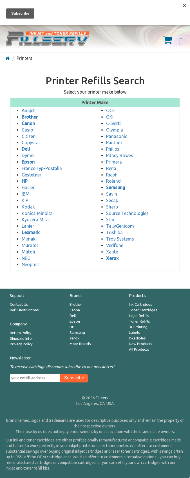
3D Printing (138, 327)
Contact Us (19, 304)
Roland (113, 181)
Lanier (28, 225)
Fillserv (102, 398)
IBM (26, 193)
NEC (26, 258)
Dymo (28, 155)
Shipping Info (21, 338)
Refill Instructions (24, 310)
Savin (111, 193)
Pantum (114, 142)
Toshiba (114, 232)
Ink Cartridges (140, 304)
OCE (110, 110)
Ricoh (112, 174)
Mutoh (28, 251)
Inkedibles (137, 338)
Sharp (112, 206)
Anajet (28, 110)
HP (72, 327)
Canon (75, 310)
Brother (76, 304)
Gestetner (31, 174)
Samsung (77, 332)
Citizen (28, 136)
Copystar (31, 142)
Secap (112, 200)
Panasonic (116, 136)
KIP (25, 200)
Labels (134, 332)
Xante (112, 251)
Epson (75, 321)
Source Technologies (127, 213)
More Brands (80, 344)
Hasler (28, 187)
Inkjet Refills (139, 316)
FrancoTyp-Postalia (42, 168)
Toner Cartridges (143, 310)
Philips (112, 148)
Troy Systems (120, 238)
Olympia (114, 129)
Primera (114, 161)
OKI (109, 116)
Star (110, 219)
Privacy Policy (21, 344)
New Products (140, 344)
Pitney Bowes (119, 155)
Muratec (30, 245)
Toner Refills (139, 321)
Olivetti (113, 123)
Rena (111, 168)
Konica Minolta (37, 213)
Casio (27, 129)
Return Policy (21, 333)
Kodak (28, 206)
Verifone (114, 245)
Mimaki (29, 238)
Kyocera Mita (35, 219)
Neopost (30, 264)
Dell (73, 316)
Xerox (74, 338)
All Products (139, 349)
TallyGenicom (120, 225)
